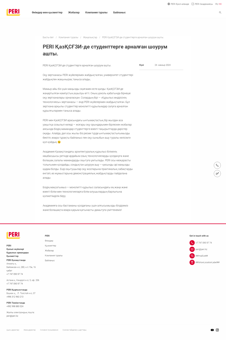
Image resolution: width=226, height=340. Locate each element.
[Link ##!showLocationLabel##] (204, 262)
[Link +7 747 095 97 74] (204, 242)
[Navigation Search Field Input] (204, 12)
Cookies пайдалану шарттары (74, 330)
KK (220, 4)
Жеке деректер (30, 330)
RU (216, 4)
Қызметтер (50, 245)
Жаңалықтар (90, 37)
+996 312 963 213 (15, 296)
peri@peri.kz (12, 316)
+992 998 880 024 (15, 306)
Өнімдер (49, 240)
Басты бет (48, 37)
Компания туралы (69, 37)
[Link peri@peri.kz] (204, 249)
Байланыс (119, 12)
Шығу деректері (13, 330)
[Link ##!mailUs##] (204, 255)
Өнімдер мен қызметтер (47, 12)
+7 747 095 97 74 (15, 274)
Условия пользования (49, 330)
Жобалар (74, 12)
